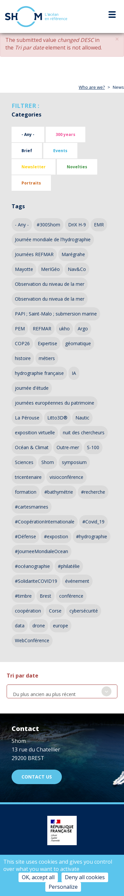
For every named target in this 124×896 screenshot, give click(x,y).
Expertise (47, 343)
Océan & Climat (32, 447)
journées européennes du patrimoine (54, 403)
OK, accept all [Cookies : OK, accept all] (38, 877)
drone (38, 625)
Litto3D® (57, 418)
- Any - (27, 134)
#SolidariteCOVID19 (36, 581)
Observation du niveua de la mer (49, 299)
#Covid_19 (93, 521)
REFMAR (42, 328)
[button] (117, 39)
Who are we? (92, 87)
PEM (20, 328)
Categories (26, 114)
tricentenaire (28, 477)
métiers (47, 358)
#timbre (23, 596)
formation (25, 492)
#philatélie (69, 566)
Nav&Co (77, 269)
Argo (83, 328)
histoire (23, 358)
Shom (47, 462)
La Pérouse (27, 418)
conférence (71, 596)
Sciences (24, 462)
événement (77, 581)
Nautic (82, 418)
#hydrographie (91, 536)
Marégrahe (73, 254)
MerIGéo (50, 269)
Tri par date (22, 675)
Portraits (31, 183)
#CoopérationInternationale (44, 521)
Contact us (36, 777)
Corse (55, 611)
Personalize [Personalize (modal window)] (63, 886)
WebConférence (32, 640)
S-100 (93, 447)
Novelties (77, 167)
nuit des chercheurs (83, 432)
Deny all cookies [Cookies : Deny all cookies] (85, 877)
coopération (28, 611)
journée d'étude (32, 388)
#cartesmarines (31, 507)
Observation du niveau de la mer (49, 284)
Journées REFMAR (34, 254)
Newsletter (33, 167)
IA (74, 373)
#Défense (25, 536)
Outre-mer (68, 447)
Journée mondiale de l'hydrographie (53, 239)
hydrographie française (39, 373)
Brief (26, 150)
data (19, 625)
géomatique (78, 343)
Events (60, 150)
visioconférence (66, 477)
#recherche (93, 492)
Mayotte (24, 269)
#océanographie (32, 566)
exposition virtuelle (35, 432)
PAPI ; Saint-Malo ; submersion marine (56, 314)
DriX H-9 (77, 224)
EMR (99, 224)
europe (60, 625)
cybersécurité (83, 611)
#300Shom (48, 224)
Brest (45, 596)
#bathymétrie (58, 492)
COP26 (22, 343)
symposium (74, 462)
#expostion (56, 536)
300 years (65, 134)
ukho (64, 328)
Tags (18, 206)
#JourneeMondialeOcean (41, 551)
